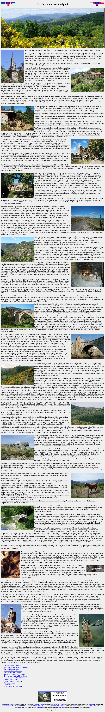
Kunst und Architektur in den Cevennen (15, 667)
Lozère (75, 704)
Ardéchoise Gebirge (98, 705)
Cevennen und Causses (11, 679)
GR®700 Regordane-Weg (52, 705)
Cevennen (91, 704)
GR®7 (25, 705)
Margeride (18, 707)
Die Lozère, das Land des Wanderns (14, 678)
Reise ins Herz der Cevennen (12, 672)
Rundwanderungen (9, 683)
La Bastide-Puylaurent (60, 704)
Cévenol (90, 705)
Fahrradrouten (8, 685)
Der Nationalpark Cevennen (12, 665)
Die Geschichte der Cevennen (13, 671)
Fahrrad (61, 707)
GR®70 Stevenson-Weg (34, 705)
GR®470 (62, 705)
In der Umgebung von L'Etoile (13, 686)
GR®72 (43, 705)
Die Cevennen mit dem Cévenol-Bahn (15, 676)
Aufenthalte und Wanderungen (13, 681)
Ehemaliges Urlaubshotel (8, 704)
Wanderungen (39, 707)
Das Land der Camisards (11, 669)
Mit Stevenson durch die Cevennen (14, 674)
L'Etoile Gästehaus (40, 704)
